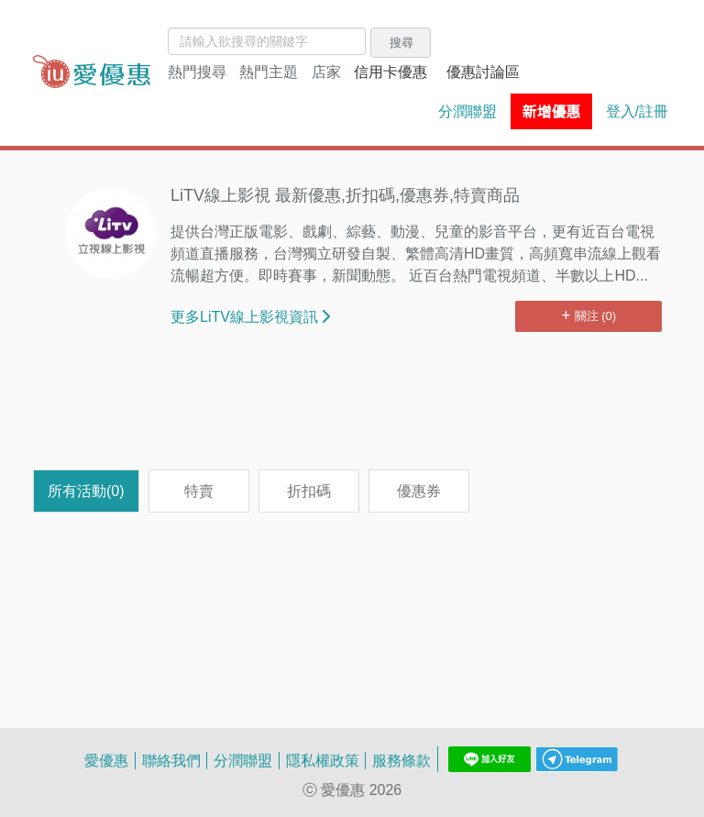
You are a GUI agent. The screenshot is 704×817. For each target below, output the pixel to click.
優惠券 (419, 490)
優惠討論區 (483, 71)
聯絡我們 (171, 760)
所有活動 (86, 490)
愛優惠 (106, 760)
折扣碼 (309, 490)
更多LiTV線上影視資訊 (250, 316)
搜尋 (401, 42)
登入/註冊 (637, 111)
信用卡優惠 (390, 71)
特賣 (199, 490)
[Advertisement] (352, 410)
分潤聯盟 (467, 111)
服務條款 (401, 760)
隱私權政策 (322, 760)
